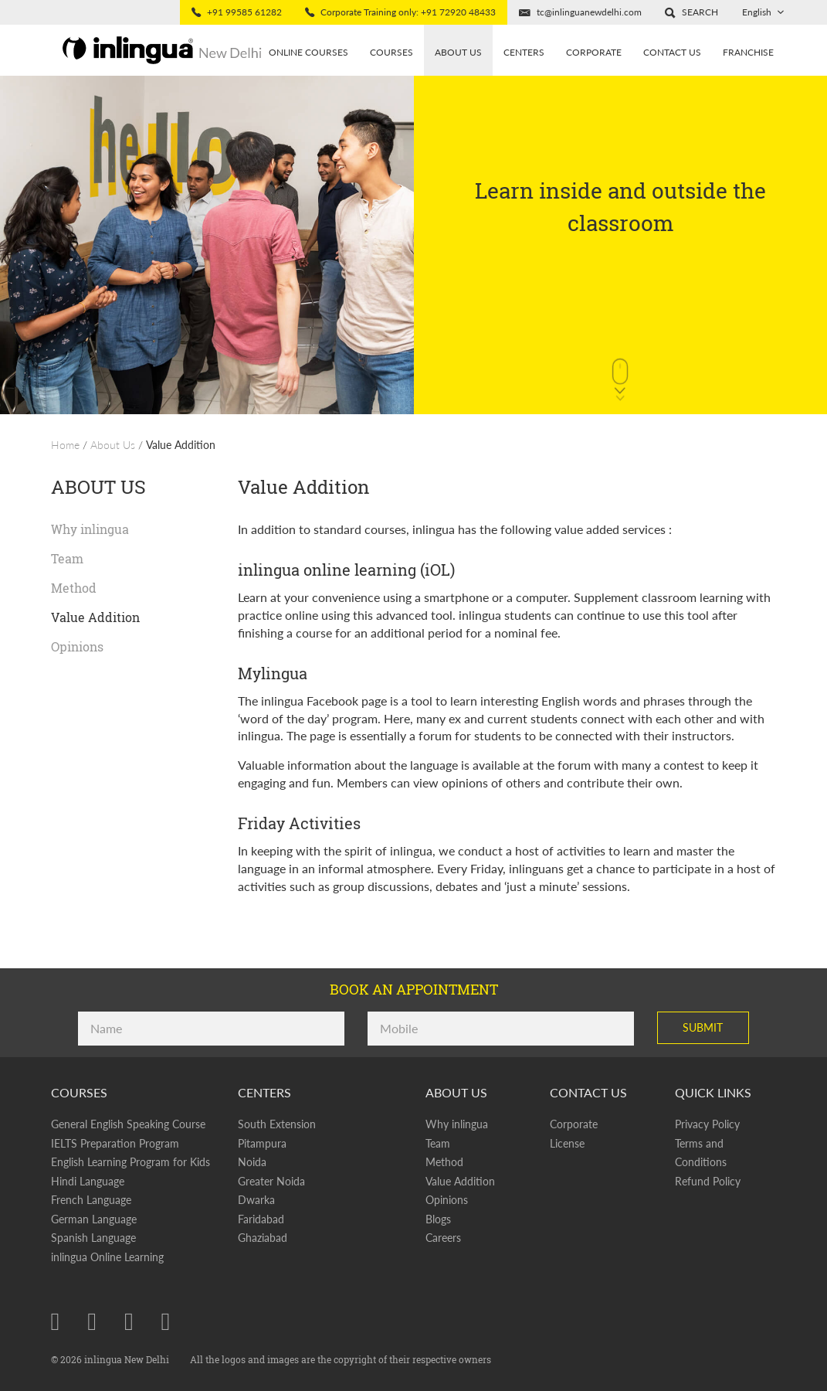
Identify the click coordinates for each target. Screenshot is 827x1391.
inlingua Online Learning (107, 1256)
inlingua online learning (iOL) (346, 569)
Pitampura (262, 1143)
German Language (94, 1219)
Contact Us (672, 52)
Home (65, 444)
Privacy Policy (707, 1124)
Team (67, 558)
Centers (523, 52)
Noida (252, 1161)
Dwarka (256, 1199)
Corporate (594, 52)
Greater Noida (271, 1181)
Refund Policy (708, 1181)
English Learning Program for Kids (130, 1161)
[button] (691, 12)
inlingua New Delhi (127, 1359)
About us (458, 52)
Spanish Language (93, 1237)
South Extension (277, 1124)
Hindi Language (87, 1181)
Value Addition (180, 444)
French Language (91, 1199)
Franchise (748, 52)
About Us (112, 444)
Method (74, 588)
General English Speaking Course (128, 1124)
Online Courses (308, 52)
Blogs (438, 1219)
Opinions (77, 646)
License (567, 1143)
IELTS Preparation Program (115, 1143)
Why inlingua (90, 529)
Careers (443, 1237)
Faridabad (261, 1219)
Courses (391, 52)
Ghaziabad (262, 1237)
